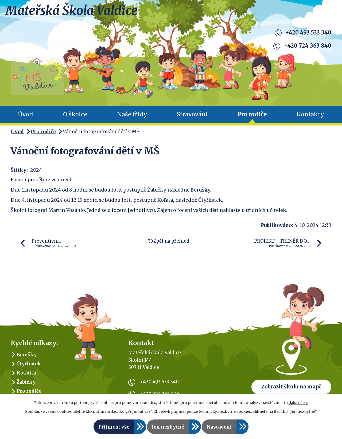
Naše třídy (132, 117)
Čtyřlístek (29, 367)
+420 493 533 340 (302, 33)
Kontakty (310, 117)
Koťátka (26, 376)
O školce (75, 117)
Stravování (192, 117)
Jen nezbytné (168, 427)
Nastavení (219, 427)
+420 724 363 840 (301, 45)
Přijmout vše (113, 427)
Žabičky (26, 385)
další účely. (298, 402)
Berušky (27, 358)
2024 (36, 173)
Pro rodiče (252, 117)
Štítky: (19, 173)
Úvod (25, 117)
